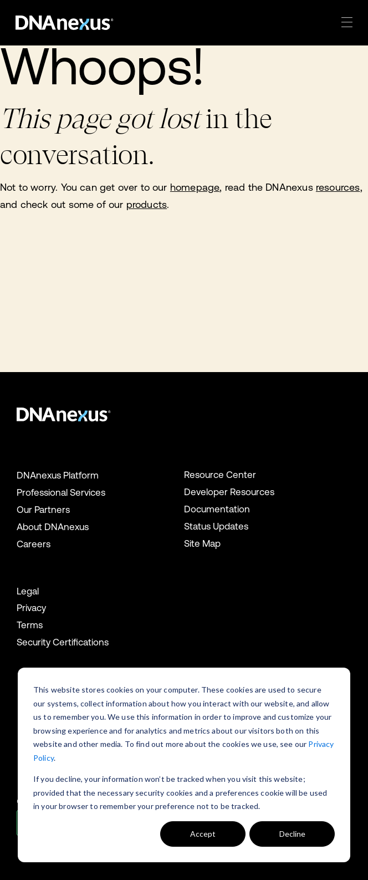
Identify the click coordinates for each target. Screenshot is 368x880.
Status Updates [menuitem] (216, 526)
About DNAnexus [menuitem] (53, 526)
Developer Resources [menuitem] (229, 491)
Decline (292, 833)
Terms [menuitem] (30, 624)
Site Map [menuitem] (202, 543)
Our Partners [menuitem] (43, 509)
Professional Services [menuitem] (61, 492)
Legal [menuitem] (28, 591)
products (146, 204)
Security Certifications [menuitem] (63, 642)
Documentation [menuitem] (217, 509)
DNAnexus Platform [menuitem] (58, 475)
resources (338, 187)
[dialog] (184, 765)
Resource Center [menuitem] (220, 474)
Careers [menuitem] (33, 544)
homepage (194, 187)
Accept (203, 833)
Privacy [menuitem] (31, 607)
